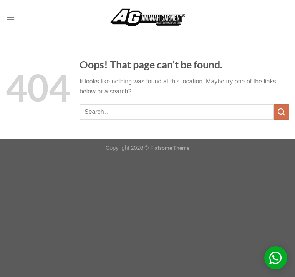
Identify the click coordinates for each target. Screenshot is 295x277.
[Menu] (10, 17)
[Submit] (281, 111)
